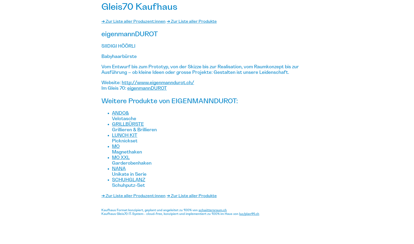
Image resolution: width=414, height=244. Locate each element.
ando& (120, 113)
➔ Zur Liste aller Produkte (192, 21)
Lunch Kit (124, 135)
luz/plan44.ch (249, 213)
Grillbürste (128, 124)
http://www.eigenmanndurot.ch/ (158, 82)
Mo (116, 146)
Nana (119, 168)
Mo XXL (121, 157)
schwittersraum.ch (213, 210)
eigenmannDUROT (147, 88)
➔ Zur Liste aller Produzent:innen (133, 21)
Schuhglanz (128, 180)
